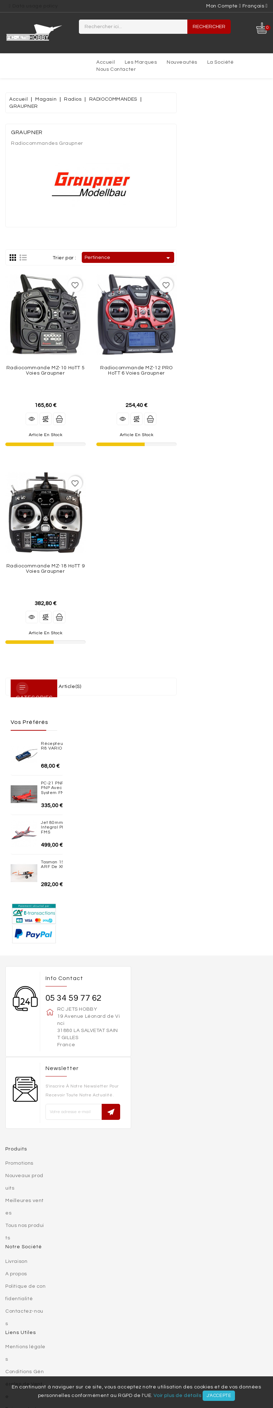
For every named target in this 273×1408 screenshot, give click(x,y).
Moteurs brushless (115, 1343)
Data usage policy (35, 6)
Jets (140, 1336)
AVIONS (163, 1336)
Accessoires (155, 1350)
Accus (206, 1343)
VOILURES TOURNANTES (149, 1357)
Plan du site (19, 1186)
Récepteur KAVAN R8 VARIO (58, 115)
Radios (30, 1350)
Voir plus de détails (177, 1395)
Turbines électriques (48, 1343)
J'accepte (219, 1395)
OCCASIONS (137, 1364)
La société (220, 62)
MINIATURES (41, 1336)
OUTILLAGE (201, 1357)
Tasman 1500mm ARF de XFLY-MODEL (57, 246)
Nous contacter (116, 69)
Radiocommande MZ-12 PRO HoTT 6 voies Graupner (227, 370)
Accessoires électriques (216, 1350)
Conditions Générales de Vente (24, 1137)
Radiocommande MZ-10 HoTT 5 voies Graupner (136, 370)
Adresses (17, 1259)
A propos (16, 1026)
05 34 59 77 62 (74, 750)
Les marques (141, 62)
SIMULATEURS (241, 1357)
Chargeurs (239, 1343)
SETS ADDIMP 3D (39, 1329)
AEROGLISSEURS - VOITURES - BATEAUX (204, 1329)
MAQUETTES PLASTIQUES (95, 1336)
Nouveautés (182, 62)
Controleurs (170, 1343)
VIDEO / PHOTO (96, 1364)
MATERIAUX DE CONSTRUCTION (106, 1329)
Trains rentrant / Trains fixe (89, 1350)
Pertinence (219, 258)
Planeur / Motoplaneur (213, 1336)
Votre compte (23, 1195)
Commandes (21, 1234)
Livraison (16, 1014)
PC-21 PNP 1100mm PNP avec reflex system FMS (52, 160)
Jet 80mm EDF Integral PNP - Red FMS (53, 205)
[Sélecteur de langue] (255, 6)
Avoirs (13, 1247)
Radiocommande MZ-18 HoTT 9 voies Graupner (136, 568)
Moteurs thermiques (43, 1357)
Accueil (105, 62)
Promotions (19, 916)
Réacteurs (95, 1357)
